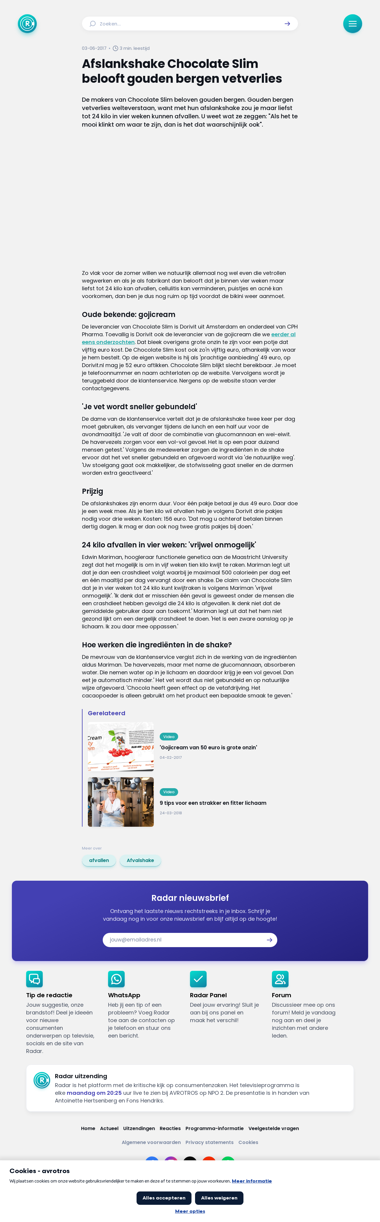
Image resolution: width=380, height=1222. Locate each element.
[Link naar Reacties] (170, 1128)
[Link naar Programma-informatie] (215, 1128)
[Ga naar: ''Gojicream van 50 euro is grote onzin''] (193, 747)
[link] (99, 860)
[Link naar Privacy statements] (210, 1142)
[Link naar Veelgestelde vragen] (273, 1128)
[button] (287, 24)
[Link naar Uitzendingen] (139, 1128)
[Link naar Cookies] (248, 1142)
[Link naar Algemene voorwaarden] (151, 1142)
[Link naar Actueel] (109, 1128)
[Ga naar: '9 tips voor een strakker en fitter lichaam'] (193, 802)
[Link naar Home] (88, 1128)
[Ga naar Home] (27, 23)
